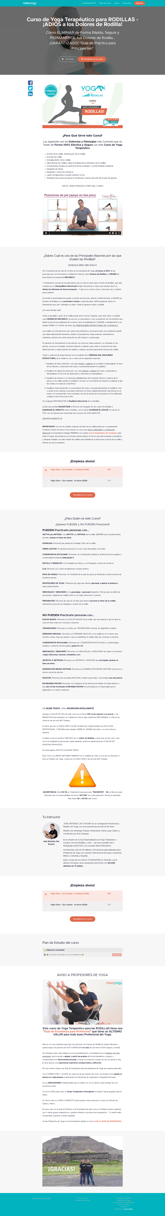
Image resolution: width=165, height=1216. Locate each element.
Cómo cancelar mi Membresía (124, 1202)
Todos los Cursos (105, 3)
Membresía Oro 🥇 (123, 1200)
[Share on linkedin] (30, 95)
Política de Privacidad (82, 1200)
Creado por (124, 1209)
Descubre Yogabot (123, 1204)
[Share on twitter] (30, 90)
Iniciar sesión (126, 3)
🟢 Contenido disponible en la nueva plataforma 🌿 (83, 954)
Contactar (123, 1207)
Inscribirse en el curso (92, 59)
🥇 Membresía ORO (88, 3)
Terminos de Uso (82, 1198)
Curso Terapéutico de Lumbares (103, 433)
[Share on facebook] (30, 84)
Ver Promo (68, 59)
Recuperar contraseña (123, 1198)
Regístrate (139, 3)
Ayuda (116, 3)
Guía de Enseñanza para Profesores (67, 1031)
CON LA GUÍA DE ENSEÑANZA (108, 1121)
